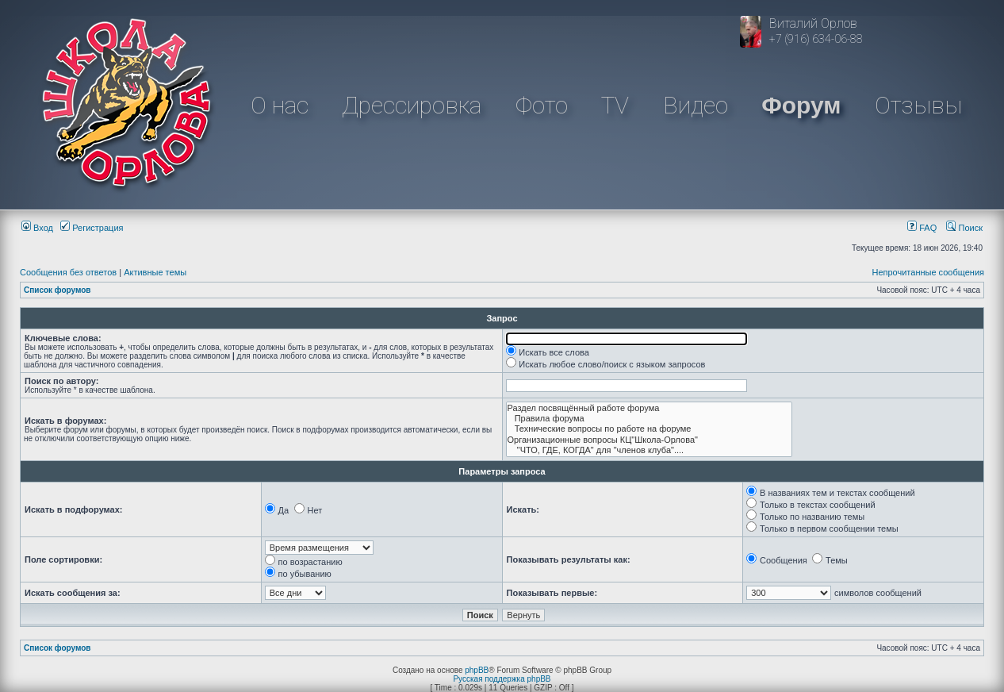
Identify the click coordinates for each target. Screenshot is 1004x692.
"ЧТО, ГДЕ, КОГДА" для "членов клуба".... (649, 450)
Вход (37, 228)
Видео (695, 105)
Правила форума (649, 418)
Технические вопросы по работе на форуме (649, 429)
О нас (279, 105)
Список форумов (57, 290)
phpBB (477, 670)
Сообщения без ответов (68, 272)
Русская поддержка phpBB (501, 679)
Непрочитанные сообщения (928, 272)
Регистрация (91, 228)
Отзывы (918, 105)
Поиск (964, 228)
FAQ (922, 228)
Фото (541, 105)
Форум (801, 105)
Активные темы (155, 272)
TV (615, 105)
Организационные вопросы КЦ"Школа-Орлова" (649, 440)
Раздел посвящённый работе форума (649, 408)
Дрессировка (411, 105)
